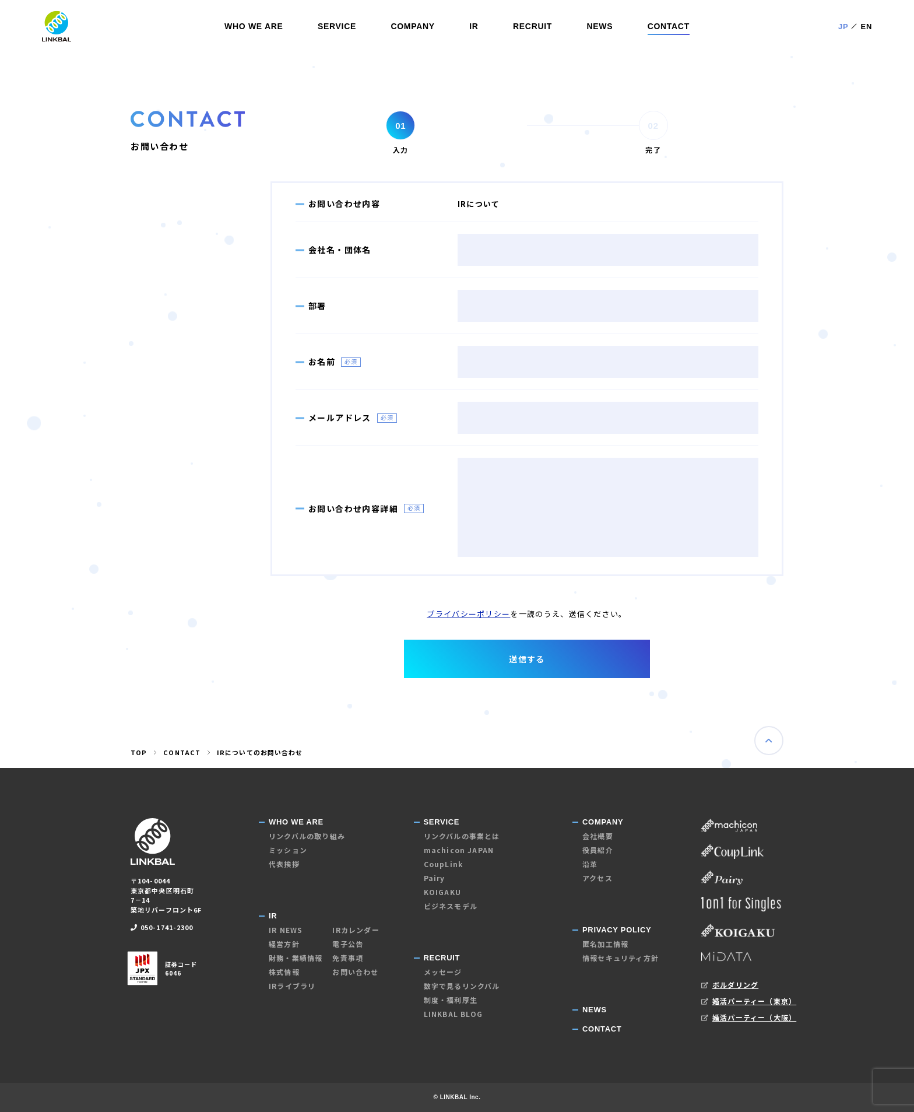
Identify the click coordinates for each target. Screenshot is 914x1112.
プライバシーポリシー (468, 613)
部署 (317, 305)
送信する (527, 659)
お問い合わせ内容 (344, 203)
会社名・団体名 (339, 249)
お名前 (321, 361)
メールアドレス (339, 417)
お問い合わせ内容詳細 (353, 508)
